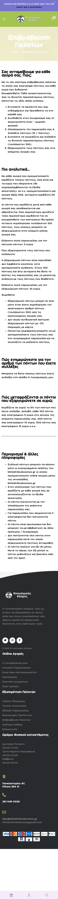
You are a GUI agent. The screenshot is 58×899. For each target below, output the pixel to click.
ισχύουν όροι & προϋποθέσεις (29, 7)
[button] (52, 19)
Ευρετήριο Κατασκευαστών (19, 672)
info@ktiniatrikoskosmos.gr (19, 819)
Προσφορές (9, 677)
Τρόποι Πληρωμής (13, 701)
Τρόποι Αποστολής (14, 706)
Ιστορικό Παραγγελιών (16, 668)
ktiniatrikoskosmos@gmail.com (22, 822)
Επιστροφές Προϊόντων (17, 715)
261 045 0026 (11, 801)
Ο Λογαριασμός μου (40, 377)
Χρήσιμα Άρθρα (12, 725)
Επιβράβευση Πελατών (16, 720)
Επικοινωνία (9, 729)
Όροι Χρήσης (10, 686)
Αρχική (14, 52)
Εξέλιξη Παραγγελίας (15, 710)
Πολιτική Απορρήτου (15, 682)
